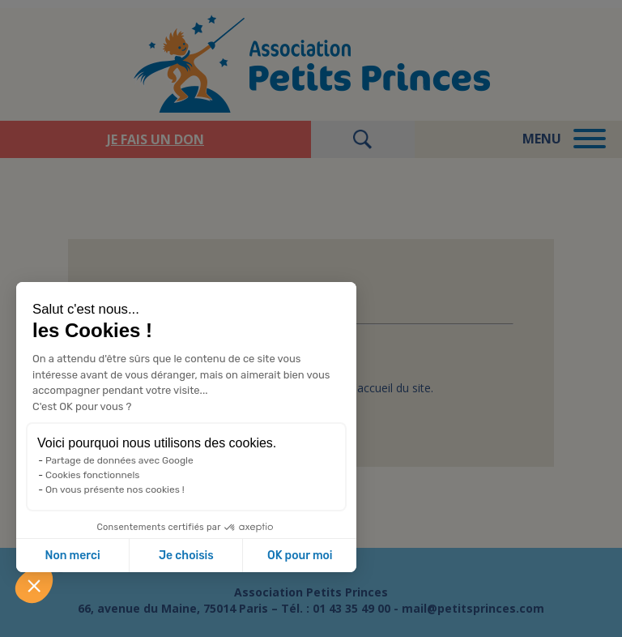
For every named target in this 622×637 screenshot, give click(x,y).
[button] (34, 585)
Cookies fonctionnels (92, 475)
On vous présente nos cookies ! (115, 489)
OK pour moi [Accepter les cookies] (300, 555)
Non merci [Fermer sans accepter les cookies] (72, 555)
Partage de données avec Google (119, 460)
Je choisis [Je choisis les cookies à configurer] (186, 555)
